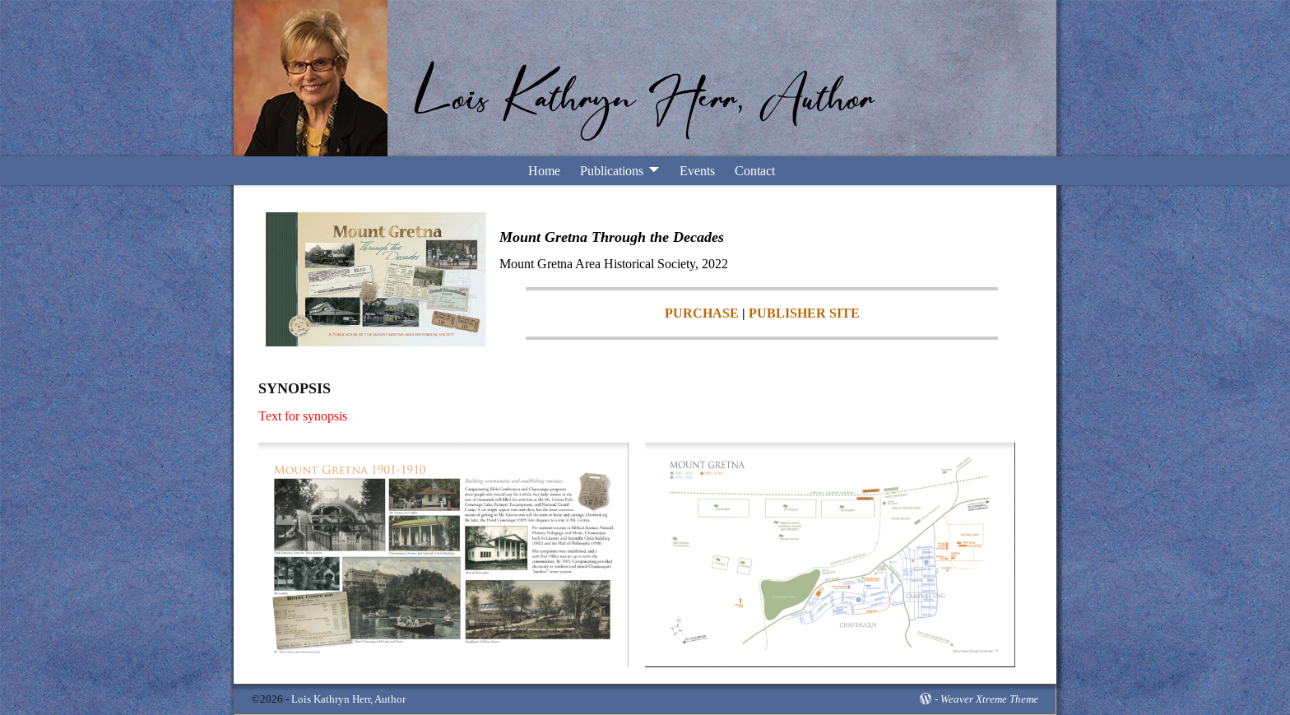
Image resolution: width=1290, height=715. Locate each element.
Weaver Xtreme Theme (989, 699)
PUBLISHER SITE (804, 313)
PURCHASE (702, 313)
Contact (755, 171)
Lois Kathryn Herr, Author (348, 699)
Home (544, 171)
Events (697, 171)
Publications (611, 171)
